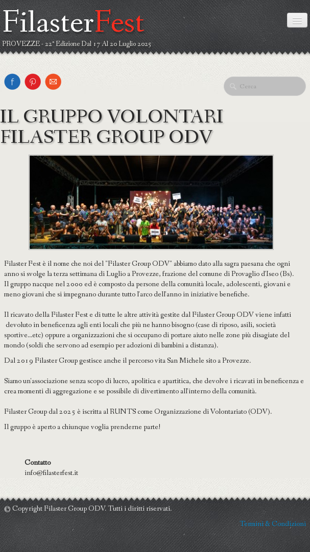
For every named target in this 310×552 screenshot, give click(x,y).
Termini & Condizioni (273, 524)
